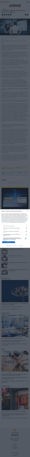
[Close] (28, 211)
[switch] (26, 228)
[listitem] (15, 226)
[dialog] (15, 228)
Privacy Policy (21, 245)
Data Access (15, 245)
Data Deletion (9, 245)
